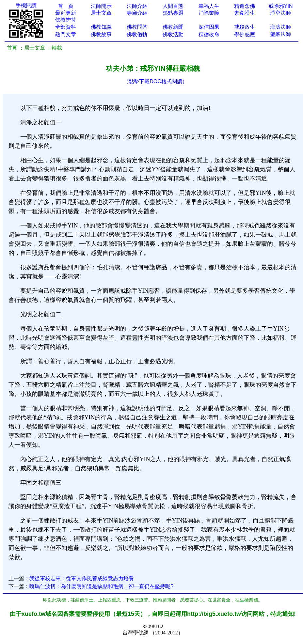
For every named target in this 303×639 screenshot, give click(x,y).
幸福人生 (209, 6)
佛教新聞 (173, 27)
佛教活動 (173, 34)
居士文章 (101, 13)
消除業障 (209, 13)
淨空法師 (280, 13)
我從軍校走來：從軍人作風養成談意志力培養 (81, 578)
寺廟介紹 (137, 13)
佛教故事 (101, 34)
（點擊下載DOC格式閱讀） (155, 81)
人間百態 (173, 6)
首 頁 (65, 6)
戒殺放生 (244, 27)
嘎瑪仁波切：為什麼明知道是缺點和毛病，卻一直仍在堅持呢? (101, 586)
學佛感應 (244, 34)
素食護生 (244, 13)
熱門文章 (65, 34)
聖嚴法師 (280, 34)
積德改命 (209, 34)
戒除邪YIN (280, 6)
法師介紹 (137, 6)
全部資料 (65, 27)
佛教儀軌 (137, 34)
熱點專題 (173, 13)
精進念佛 (244, 6)
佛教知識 (101, 27)
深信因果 (209, 27)
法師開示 (101, 6)
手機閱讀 (26, 5)
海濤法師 (280, 27)
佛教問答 (137, 27)
